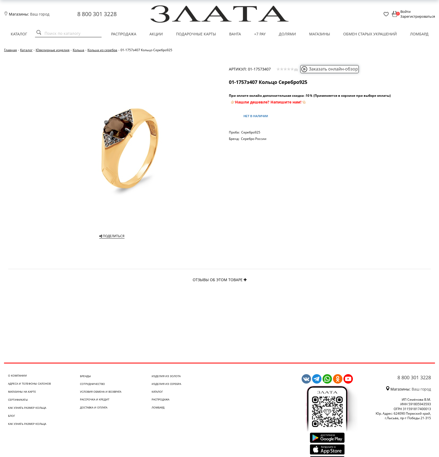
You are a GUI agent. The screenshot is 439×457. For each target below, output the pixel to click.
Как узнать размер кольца (27, 408)
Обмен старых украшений (370, 33)
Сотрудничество (92, 384)
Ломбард (419, 33)
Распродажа (123, 33)
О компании (17, 375)
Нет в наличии (255, 116)
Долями (287, 33)
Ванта (235, 33)
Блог (11, 416)
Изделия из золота (166, 376)
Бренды (85, 376)
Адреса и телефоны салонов (29, 383)
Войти (405, 11)
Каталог (19, 33)
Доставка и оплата (93, 407)
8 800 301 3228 (97, 14)
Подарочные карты (196, 33)
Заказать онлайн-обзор (329, 69)
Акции (156, 33)
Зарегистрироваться (417, 16)
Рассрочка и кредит (94, 399)
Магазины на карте (22, 391)
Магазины (319, 33)
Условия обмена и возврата (100, 391)
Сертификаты (18, 400)
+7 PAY (260, 33)
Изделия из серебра (166, 384)
